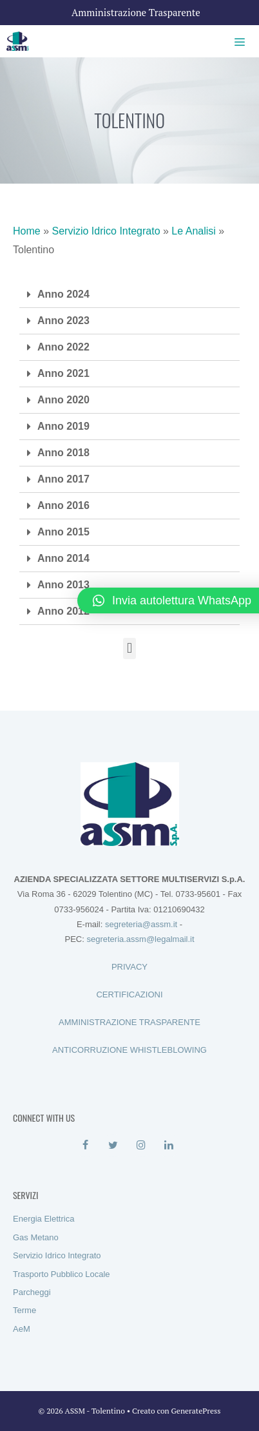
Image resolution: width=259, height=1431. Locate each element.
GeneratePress (196, 1411)
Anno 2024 (63, 294)
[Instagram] (141, 1145)
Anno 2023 (63, 320)
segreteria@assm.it (141, 924)
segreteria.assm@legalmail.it (140, 939)
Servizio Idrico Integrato (106, 231)
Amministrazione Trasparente (136, 12)
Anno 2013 (63, 584)
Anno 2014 (63, 558)
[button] (129, 648)
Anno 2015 (63, 531)
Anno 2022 (63, 346)
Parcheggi (32, 1292)
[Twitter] (113, 1145)
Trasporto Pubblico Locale (61, 1274)
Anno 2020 (63, 399)
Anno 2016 (63, 505)
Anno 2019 (63, 426)
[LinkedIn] (168, 1145)
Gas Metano (36, 1237)
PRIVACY (129, 967)
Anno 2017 (63, 479)
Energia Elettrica (43, 1219)
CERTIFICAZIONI (129, 994)
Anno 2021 (63, 373)
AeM (21, 1329)
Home (27, 231)
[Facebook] (85, 1145)
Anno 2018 (63, 452)
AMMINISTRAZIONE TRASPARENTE (129, 1022)
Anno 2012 (63, 611)
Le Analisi (193, 231)
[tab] (129, 295)
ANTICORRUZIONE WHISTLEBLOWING (129, 1050)
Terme (24, 1310)
